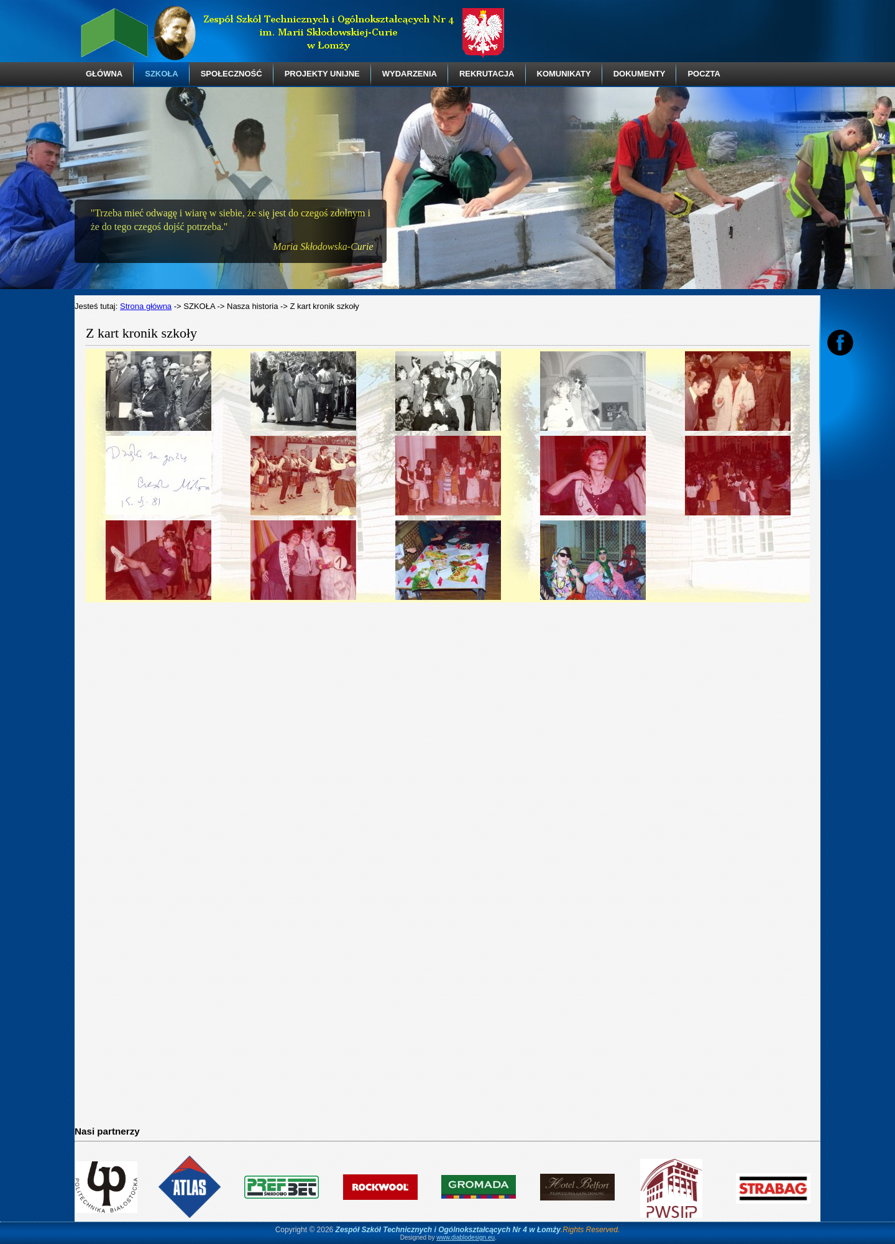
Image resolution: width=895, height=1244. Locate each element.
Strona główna (146, 306)
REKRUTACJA (487, 73)
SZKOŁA (161, 73)
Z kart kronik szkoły (141, 333)
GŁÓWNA (104, 73)
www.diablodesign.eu (465, 1237)
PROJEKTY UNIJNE (322, 73)
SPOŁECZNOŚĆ (231, 73)
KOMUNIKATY (564, 73)
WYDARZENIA (409, 73)
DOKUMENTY (639, 73)
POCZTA (703, 73)
